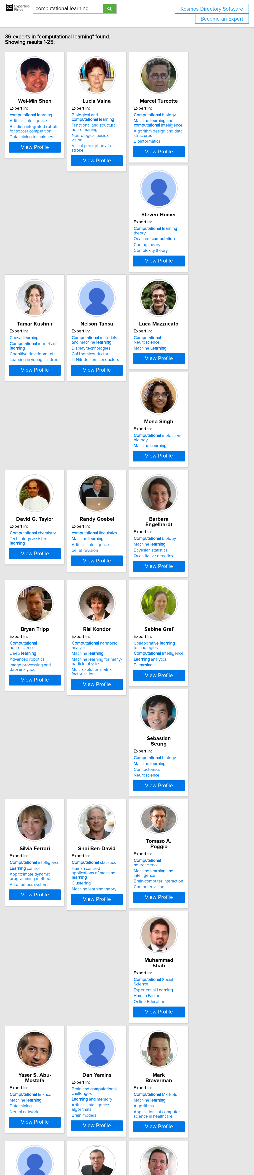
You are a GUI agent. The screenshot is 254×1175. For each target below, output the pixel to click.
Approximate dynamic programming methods (41, 729)
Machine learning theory (117, 738)
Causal (109, 239)
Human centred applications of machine (123, 723)
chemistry (192, 359)
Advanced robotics (186, 489)
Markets (42, 954)
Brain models (181, 857)
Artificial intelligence (39, 126)
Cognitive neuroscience (191, 971)
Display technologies (188, 250)
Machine (36, 364)
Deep (182, 483)
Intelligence (119, 607)
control (35, 721)
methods (42, 1073)
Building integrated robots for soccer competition (47, 134)
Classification (32, 1085)
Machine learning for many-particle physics (45, 610)
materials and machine (195, 241)
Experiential (39, 841)
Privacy (170, 1157)
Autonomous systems (40, 738)
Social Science (47, 835)
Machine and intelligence (193, 128)
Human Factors (34, 847)
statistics (117, 716)
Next (141, 1133)
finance (115, 835)
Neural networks (110, 852)
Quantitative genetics (114, 495)
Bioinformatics (182, 147)
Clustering (104, 732)
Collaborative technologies (115, 599)
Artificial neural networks (192, 966)
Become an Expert (222, 19)
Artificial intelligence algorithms (198, 851)
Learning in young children (119, 261)
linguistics (42, 478)
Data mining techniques (42, 142)
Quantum (40, 245)
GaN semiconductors (188, 256)
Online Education (36, 852)
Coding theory (33, 251)
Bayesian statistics (111, 489)
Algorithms (30, 966)
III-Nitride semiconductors (192, 261)
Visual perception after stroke (122, 147)
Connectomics (182, 608)
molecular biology (125, 359)
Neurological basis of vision (120, 141)
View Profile (51, 157)
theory (48, 239)
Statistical (37, 1079)
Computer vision (184, 726)
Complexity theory (37, 257)
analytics (111, 613)
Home (157, 1157)
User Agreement (192, 1157)
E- (104, 619)
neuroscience (195, 478)
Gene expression (110, 971)
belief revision (33, 495)
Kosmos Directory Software (212, 9)
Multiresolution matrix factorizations (40, 621)
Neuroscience (47, 359)
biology (190, 120)
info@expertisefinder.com (129, 1157)
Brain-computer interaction (193, 720)
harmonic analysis (50, 597)
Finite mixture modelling (42, 1090)
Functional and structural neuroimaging (117, 133)
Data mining (106, 847)
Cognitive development (116, 256)
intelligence (45, 716)
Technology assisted (196, 364)
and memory (189, 845)
